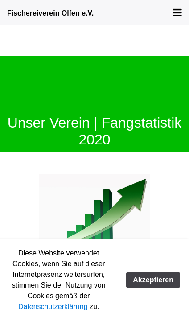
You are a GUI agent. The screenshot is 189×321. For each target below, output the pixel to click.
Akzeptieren (153, 280)
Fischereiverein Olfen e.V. (50, 13)
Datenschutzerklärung (53, 306)
